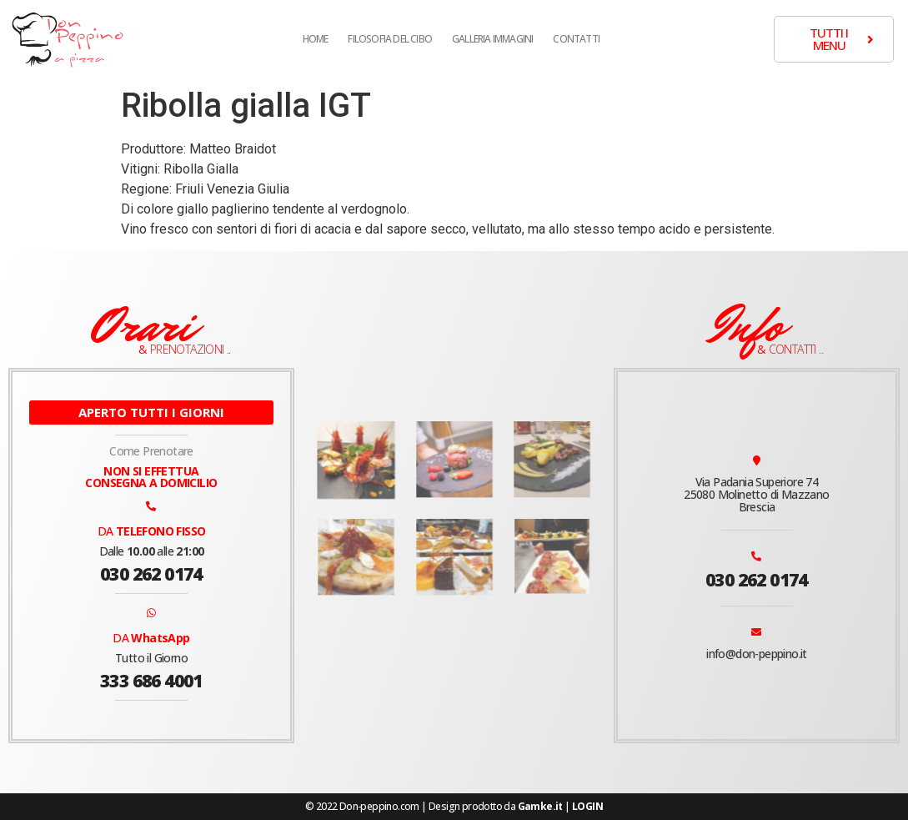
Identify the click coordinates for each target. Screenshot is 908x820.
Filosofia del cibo (390, 39)
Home (316, 39)
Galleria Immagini (492, 39)
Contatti (576, 39)
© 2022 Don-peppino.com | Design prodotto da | (454, 806)
